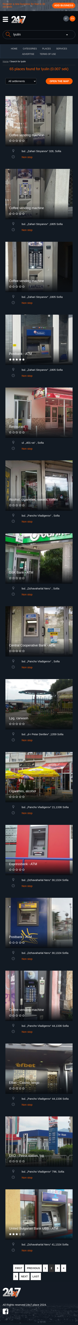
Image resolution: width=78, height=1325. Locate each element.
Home (5, 61)
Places (46, 48)
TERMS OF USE (48, 54)
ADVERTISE (28, 54)
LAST (35, 1276)
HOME (14, 48)
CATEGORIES (30, 48)
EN (72, 18)
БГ (66, 18)
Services (61, 48)
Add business (63, 5)
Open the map (59, 81)
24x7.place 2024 (36, 1304)
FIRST (18, 1268)
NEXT (24, 1276)
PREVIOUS (33, 1268)
